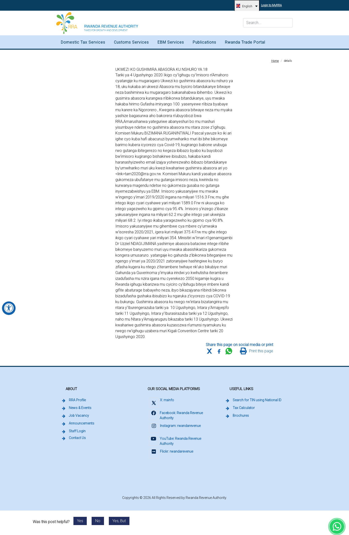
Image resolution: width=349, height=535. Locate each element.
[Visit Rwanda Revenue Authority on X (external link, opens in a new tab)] (161, 403)
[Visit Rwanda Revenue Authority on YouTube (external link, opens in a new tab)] (177, 441)
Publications (204, 42)
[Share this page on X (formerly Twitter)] (209, 351)
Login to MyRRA (272, 3)
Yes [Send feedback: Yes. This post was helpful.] (80, 521)
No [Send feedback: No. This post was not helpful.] (97, 521)
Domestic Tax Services (83, 42)
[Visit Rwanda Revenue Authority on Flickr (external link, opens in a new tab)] (171, 454)
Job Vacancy (79, 415)
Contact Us (77, 438)
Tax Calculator (244, 408)
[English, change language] (247, 6)
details (288, 61)
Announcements (81, 423)
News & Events (80, 408)
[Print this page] (256, 351)
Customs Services (131, 42)
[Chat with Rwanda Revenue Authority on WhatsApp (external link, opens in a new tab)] (337, 526)
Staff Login (77, 431)
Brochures (241, 415)
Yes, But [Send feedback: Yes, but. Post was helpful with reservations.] (119, 521)
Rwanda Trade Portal (245, 42)
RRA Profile (77, 400)
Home (275, 61)
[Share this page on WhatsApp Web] (228, 351)
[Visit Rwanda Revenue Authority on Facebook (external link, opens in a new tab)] (177, 415)
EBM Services (171, 42)
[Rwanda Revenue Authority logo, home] (97, 23)
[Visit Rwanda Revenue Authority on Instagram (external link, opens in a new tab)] (174, 428)
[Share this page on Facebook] (219, 351)
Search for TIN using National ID (257, 400)
